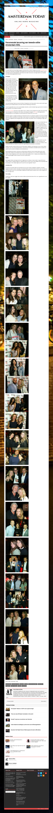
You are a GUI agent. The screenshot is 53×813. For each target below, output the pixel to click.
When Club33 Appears (9, 776)
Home (31, 7)
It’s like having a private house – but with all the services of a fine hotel (20, 789)
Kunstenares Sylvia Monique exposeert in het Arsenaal (20, 793)
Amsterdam (11, 32)
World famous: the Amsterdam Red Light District (20, 777)
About (34, 7)
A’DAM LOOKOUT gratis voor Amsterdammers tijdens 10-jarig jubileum (10, 773)
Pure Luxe (35, 112)
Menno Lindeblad (12, 763)
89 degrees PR (18, 795)
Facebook (33, 696)
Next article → (44, 701)
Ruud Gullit (24, 685)
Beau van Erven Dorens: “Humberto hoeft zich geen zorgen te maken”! (21, 781)
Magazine (8, 685)
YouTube (41, 696)
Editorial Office (17, 48)
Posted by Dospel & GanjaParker (19, 810)
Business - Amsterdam (24, 48)
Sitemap (37, 7)
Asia (38, 32)
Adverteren (45, 7)
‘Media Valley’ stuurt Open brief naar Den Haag (17, 746)
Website (29, 696)
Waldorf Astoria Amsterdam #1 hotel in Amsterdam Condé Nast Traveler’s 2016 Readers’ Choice (21, 785)
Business (21, 684)
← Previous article (9, 701)
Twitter (37, 696)
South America (32, 32)
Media (19, 685)
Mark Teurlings (14, 685)
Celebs (26, 684)
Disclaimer (40, 7)
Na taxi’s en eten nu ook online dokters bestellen (20, 802)
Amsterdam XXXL (43, 70)
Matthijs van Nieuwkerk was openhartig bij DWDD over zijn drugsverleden (21, 798)
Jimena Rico (40, 684)
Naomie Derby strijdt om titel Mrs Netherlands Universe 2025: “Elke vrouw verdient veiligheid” (38, 740)
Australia (12, 34)
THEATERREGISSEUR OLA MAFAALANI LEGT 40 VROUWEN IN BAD (17, 751)
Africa (6, 34)
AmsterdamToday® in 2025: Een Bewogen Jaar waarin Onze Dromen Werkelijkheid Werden (10, 780)
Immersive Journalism (33, 684)
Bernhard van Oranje (9, 110)
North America (24, 32)
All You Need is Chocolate (9, 782)
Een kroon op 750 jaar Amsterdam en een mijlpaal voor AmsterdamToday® (10, 785)
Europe (17, 32)
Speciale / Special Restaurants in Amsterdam (16, 740)
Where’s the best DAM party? (20, 804)
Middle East (43, 32)
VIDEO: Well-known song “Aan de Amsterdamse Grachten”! (37, 746)
